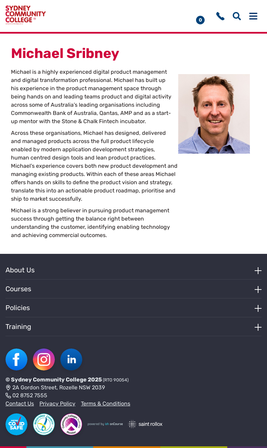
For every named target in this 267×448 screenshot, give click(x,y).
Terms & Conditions (105, 403)
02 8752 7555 (26, 396)
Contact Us (19, 403)
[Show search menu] (237, 16)
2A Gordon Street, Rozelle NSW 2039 (55, 388)
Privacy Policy (57, 403)
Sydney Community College (49, 379)
